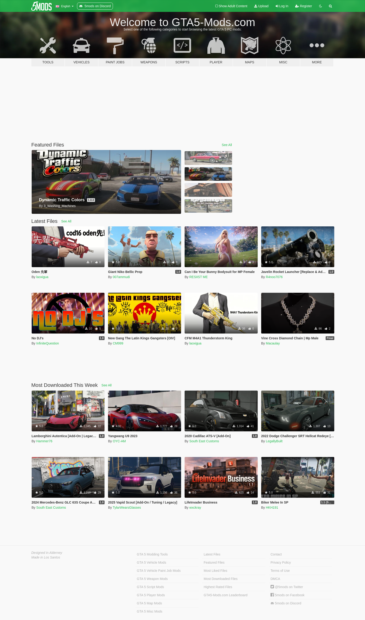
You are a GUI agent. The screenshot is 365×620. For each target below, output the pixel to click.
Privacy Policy (280, 562)
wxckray (195, 507)
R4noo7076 (274, 277)
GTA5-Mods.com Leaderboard (225, 595)
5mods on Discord (285, 603)
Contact (276, 554)
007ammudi (121, 277)
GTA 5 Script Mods (150, 587)
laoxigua (42, 277)
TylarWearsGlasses (127, 507)
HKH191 (272, 507)
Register (303, 6)
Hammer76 (44, 441)
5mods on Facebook (287, 595)
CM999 (118, 343)
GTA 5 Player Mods (151, 595)
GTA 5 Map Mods (149, 603)
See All (227, 145)
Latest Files (212, 554)
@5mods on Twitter (286, 587)
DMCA (275, 579)
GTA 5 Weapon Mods (152, 579)
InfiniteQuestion (47, 343)
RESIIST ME (198, 277)
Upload (261, 6)
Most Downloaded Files (221, 579)
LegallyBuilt (274, 441)
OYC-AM (119, 441)
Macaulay (273, 343)
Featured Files (214, 562)
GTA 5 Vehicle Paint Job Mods (159, 570)
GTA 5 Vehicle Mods (151, 562)
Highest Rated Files (218, 587)
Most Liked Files (215, 570)
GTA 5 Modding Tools (152, 554)
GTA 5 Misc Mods (149, 611)
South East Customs (204, 441)
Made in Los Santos (45, 557)
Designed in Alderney (46, 553)
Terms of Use (280, 570)
